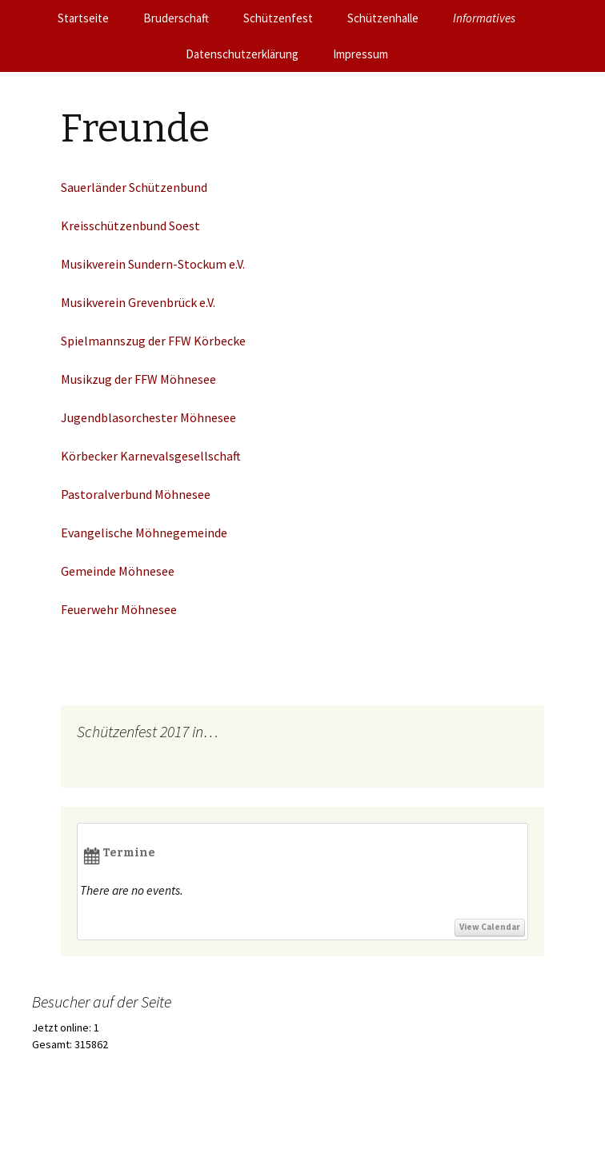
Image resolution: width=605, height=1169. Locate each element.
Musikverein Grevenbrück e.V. (138, 302)
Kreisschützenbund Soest (130, 225)
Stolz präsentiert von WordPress (139, 1136)
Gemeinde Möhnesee (117, 571)
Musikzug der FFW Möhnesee (138, 379)
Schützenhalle (383, 18)
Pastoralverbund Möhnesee (135, 494)
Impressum (360, 54)
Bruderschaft (176, 18)
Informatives (484, 18)
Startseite (83, 18)
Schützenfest (278, 18)
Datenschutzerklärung (242, 54)
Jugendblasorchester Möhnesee (149, 417)
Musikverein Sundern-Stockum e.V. (153, 264)
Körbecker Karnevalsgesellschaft (151, 456)
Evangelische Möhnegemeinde (144, 533)
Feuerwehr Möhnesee (119, 609)
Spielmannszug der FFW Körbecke (153, 341)
